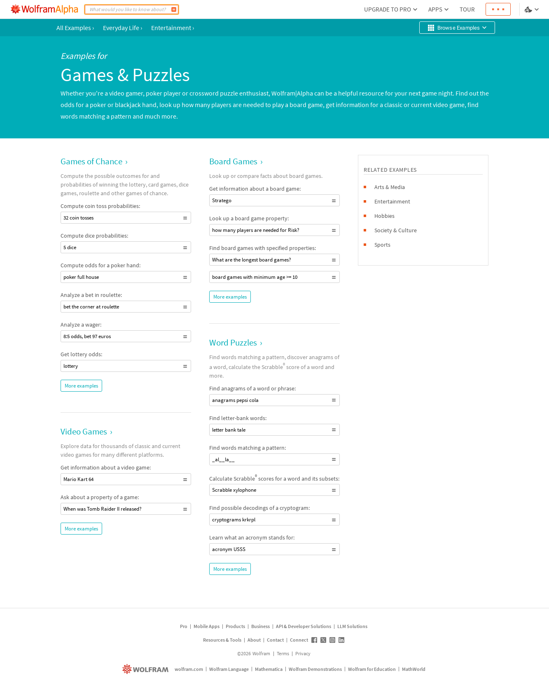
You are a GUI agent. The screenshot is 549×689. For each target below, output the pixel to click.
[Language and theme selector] (532, 9)
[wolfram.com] (146, 669)
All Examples (75, 27)
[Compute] (174, 9)
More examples (81, 385)
